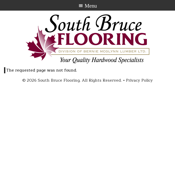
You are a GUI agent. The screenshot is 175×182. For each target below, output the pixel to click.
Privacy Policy (139, 80)
